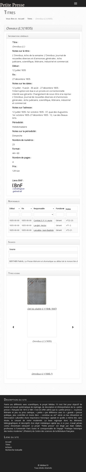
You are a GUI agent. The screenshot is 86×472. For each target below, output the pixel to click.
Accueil (21, 18)
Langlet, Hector (40, 225)
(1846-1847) (42, 308)
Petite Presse (12, 4)
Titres (29, 18)
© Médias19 (43, 465)
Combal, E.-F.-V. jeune (43, 220)
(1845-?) (42, 373)
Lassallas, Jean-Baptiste (44, 230)
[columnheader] (14, 208)
